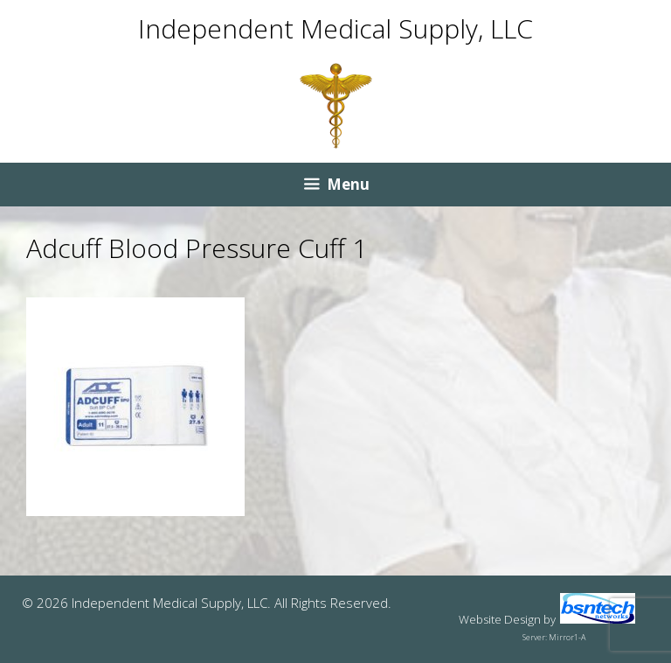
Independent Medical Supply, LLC (335, 28)
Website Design (500, 619)
